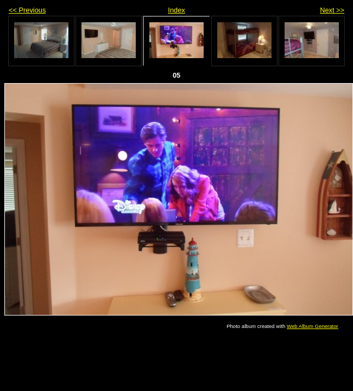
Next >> (332, 10)
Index (176, 10)
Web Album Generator (312, 326)
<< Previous (27, 10)
